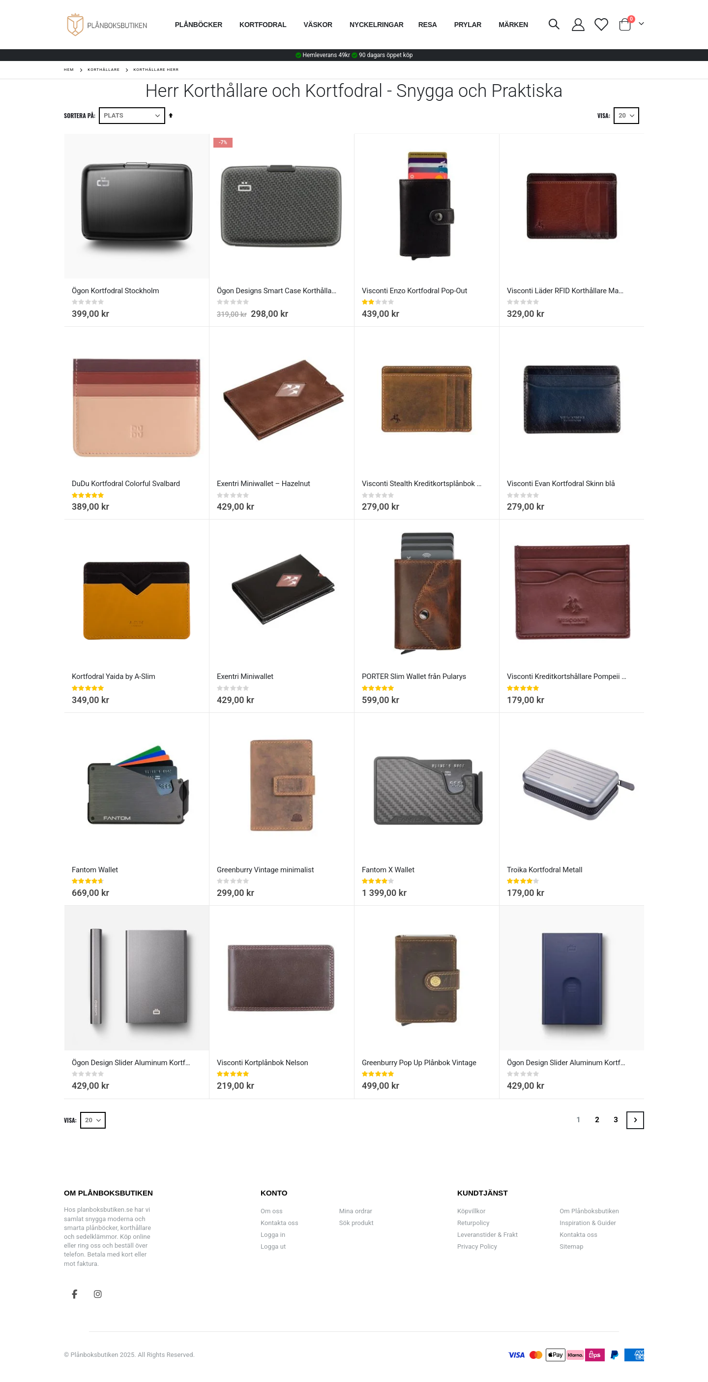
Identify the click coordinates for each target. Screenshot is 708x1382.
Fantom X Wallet (388, 869)
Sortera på (79, 115)
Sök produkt (356, 1223)
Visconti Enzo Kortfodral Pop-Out (414, 290)
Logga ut (273, 1246)
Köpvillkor (471, 1211)
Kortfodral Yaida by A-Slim (113, 676)
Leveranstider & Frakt (487, 1234)
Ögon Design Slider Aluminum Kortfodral (132, 1062)
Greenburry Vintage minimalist (265, 869)
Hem (69, 69)
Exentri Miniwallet (245, 676)
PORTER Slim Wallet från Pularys (414, 676)
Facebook (75, 1294)
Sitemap (571, 1246)
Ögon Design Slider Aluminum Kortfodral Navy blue (567, 1062)
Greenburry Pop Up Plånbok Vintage (419, 1062)
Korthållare (103, 70)
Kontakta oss (279, 1223)
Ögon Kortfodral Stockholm (115, 290)
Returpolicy (473, 1223)
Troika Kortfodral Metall (545, 869)
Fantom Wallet (95, 869)
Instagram (98, 1294)
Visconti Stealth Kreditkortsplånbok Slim (422, 483)
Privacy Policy (477, 1246)
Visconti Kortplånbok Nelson (262, 1062)
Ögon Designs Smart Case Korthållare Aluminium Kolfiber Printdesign (277, 290)
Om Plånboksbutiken (589, 1211)
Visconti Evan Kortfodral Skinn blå (561, 483)
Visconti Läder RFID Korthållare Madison (567, 290)
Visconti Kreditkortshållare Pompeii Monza (567, 676)
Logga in (273, 1234)
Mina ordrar (355, 1211)
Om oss (272, 1211)
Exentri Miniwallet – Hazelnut (263, 483)
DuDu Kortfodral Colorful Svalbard (126, 483)
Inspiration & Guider (588, 1223)
